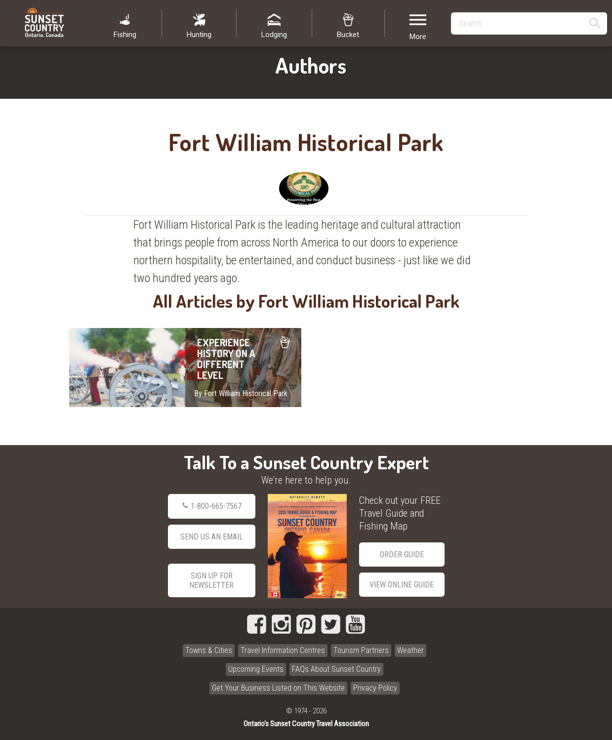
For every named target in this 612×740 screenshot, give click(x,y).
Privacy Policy (375, 688)
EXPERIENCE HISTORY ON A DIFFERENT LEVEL (185, 367)
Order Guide (402, 554)
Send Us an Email (211, 536)
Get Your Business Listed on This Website (278, 688)
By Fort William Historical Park (240, 393)
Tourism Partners (361, 650)
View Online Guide (401, 584)
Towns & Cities (208, 650)
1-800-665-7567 (212, 506)
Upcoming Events (256, 669)
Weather (410, 650)
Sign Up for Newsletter (211, 580)
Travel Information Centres (283, 650)
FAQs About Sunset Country (336, 669)
